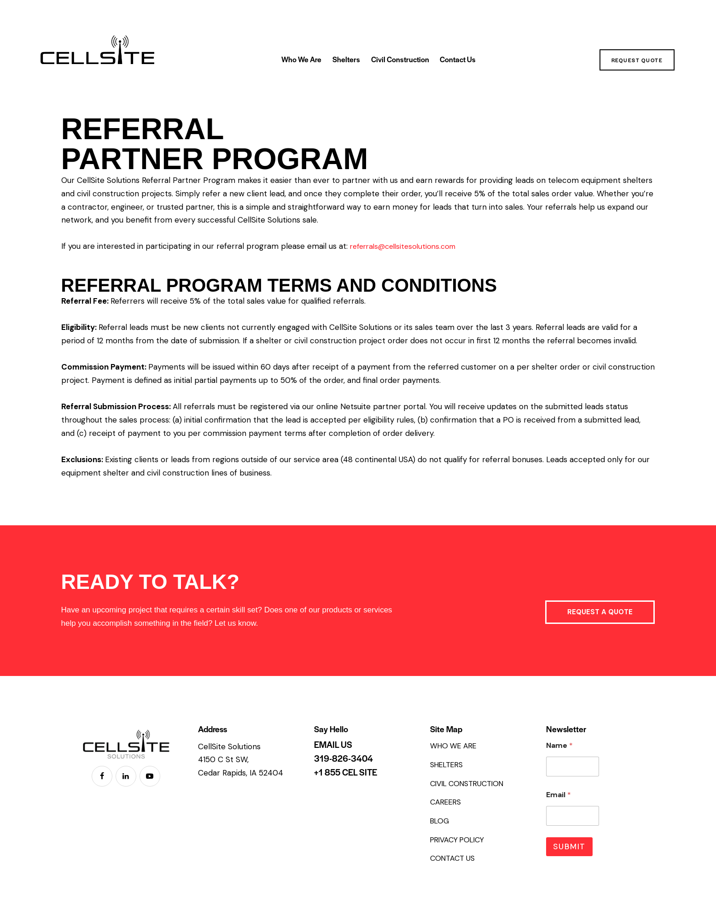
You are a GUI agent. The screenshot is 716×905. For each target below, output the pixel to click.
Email (558, 794)
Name (559, 745)
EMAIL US (333, 744)
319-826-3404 (343, 758)
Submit (569, 846)
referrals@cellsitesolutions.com (407, 246)
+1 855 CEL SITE (345, 772)
